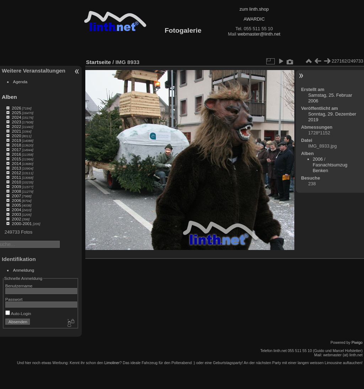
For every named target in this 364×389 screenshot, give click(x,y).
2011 (16, 177)
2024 (16, 117)
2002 (16, 219)
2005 (16, 205)
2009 (16, 186)
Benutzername (19, 285)
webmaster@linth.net (258, 34)
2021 (16, 131)
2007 (16, 195)
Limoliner (111, 363)
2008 (16, 191)
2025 (16, 112)
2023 (16, 121)
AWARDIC (253, 19)
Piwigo (357, 342)
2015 (16, 158)
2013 (16, 168)
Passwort (13, 299)
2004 (16, 209)
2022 (16, 126)
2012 (16, 172)
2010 (16, 182)
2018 (16, 145)
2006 (16, 200)
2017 (16, 149)
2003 (16, 214)
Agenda (20, 81)
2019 (16, 140)
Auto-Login (18, 313)
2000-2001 (22, 223)
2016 (16, 154)
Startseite (98, 62)
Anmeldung (23, 270)
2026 (16, 108)
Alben (9, 97)
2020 (16, 135)
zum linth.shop (254, 9)
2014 (16, 163)
